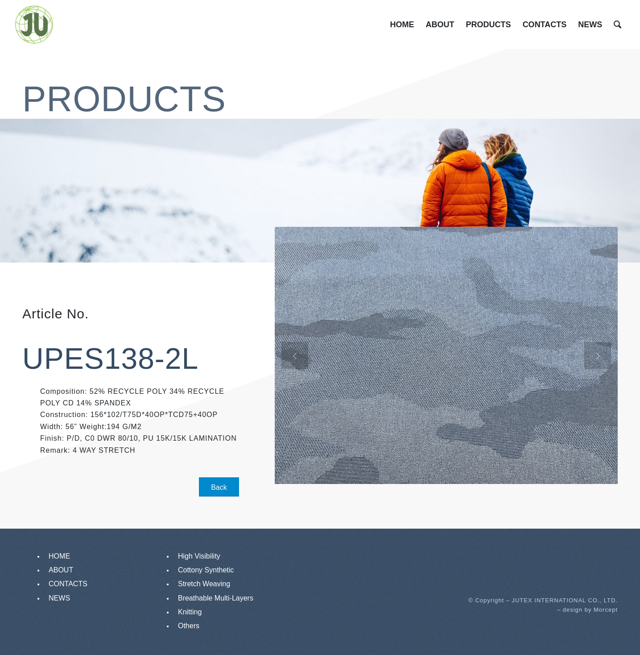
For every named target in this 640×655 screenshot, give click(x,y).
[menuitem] (402, 24)
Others (188, 626)
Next (597, 357)
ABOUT (61, 570)
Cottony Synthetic (206, 570)
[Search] (617, 24)
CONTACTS (68, 584)
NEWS (59, 598)
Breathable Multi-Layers (215, 598)
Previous (294, 357)
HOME (59, 556)
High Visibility (199, 556)
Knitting (190, 612)
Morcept (606, 609)
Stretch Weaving (204, 584)
